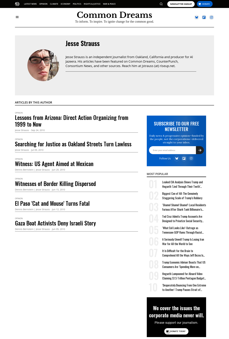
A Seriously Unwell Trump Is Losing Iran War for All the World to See (183, 241)
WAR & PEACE (109, 4)
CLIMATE (54, 4)
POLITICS (77, 4)
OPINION (43, 4)
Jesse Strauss (83, 43)
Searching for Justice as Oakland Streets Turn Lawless (73, 144)
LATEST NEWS (30, 4)
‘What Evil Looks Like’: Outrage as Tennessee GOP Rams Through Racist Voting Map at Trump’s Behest (182, 230)
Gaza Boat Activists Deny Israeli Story (55, 223)
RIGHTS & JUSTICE (92, 4)
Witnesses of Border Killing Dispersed (55, 183)
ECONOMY (65, 4)
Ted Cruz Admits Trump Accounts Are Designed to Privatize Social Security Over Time (182, 218)
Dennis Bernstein (24, 169)
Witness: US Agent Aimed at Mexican (54, 163)
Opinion (19, 113)
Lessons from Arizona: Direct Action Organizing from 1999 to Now (71, 120)
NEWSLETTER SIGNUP (181, 4)
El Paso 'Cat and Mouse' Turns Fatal (52, 203)
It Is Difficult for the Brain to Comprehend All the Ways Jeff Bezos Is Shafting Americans (182, 253)
